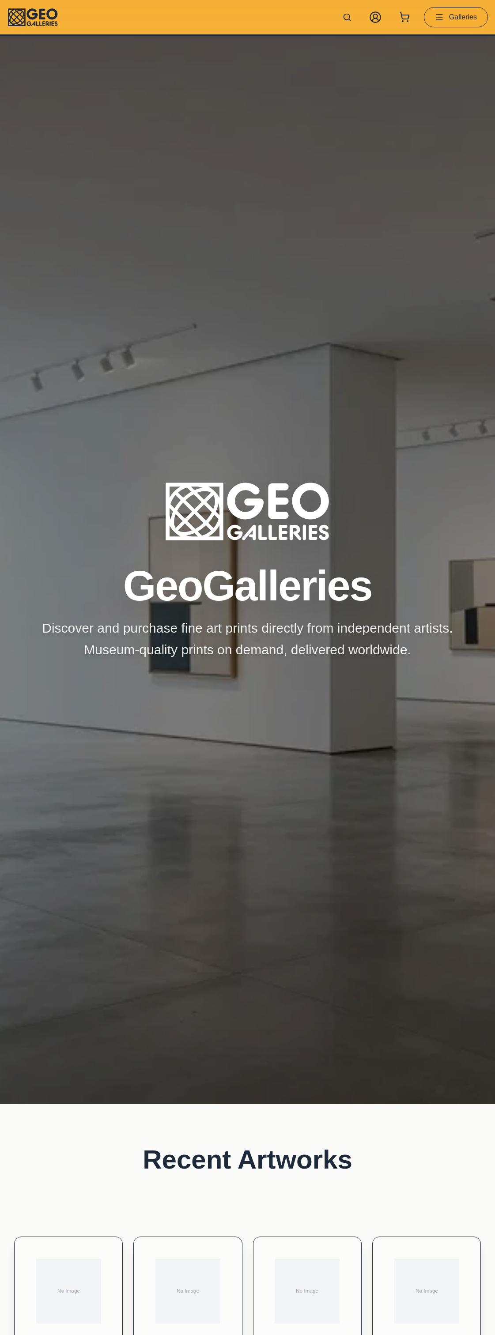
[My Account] (375, 17)
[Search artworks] (347, 17)
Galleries (456, 17)
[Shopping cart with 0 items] (404, 17)
